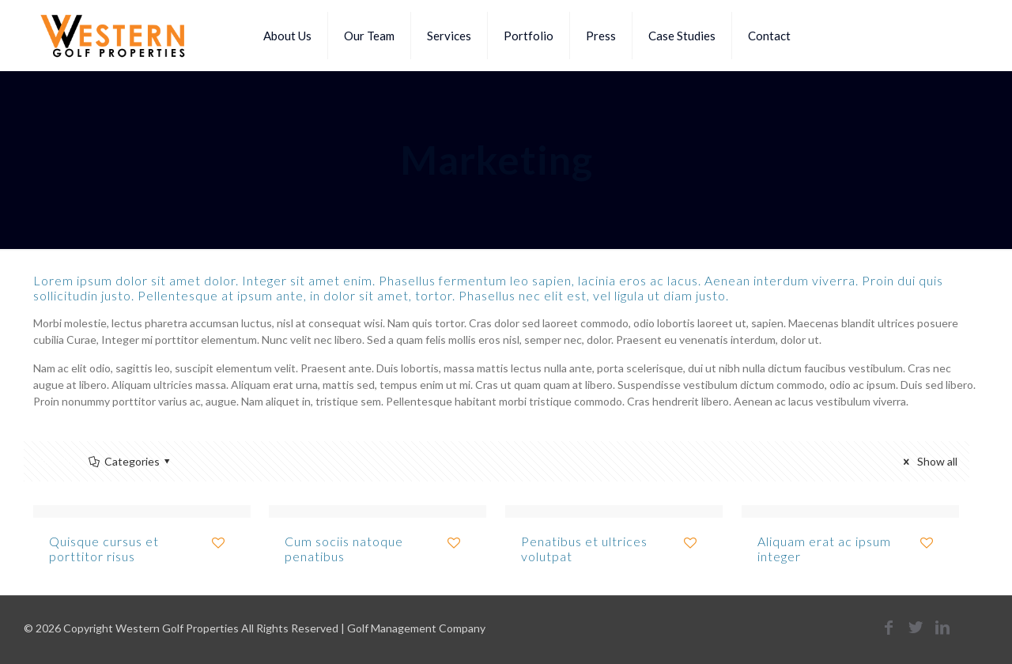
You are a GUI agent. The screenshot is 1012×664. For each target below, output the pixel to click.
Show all (928, 461)
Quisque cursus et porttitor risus (104, 549)
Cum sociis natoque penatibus (344, 549)
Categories (130, 461)
